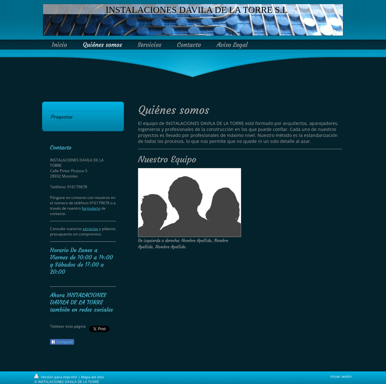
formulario (91, 208)
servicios (90, 228)
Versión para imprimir (56, 377)
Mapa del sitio (92, 377)
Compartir (62, 342)
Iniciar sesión (341, 376)
